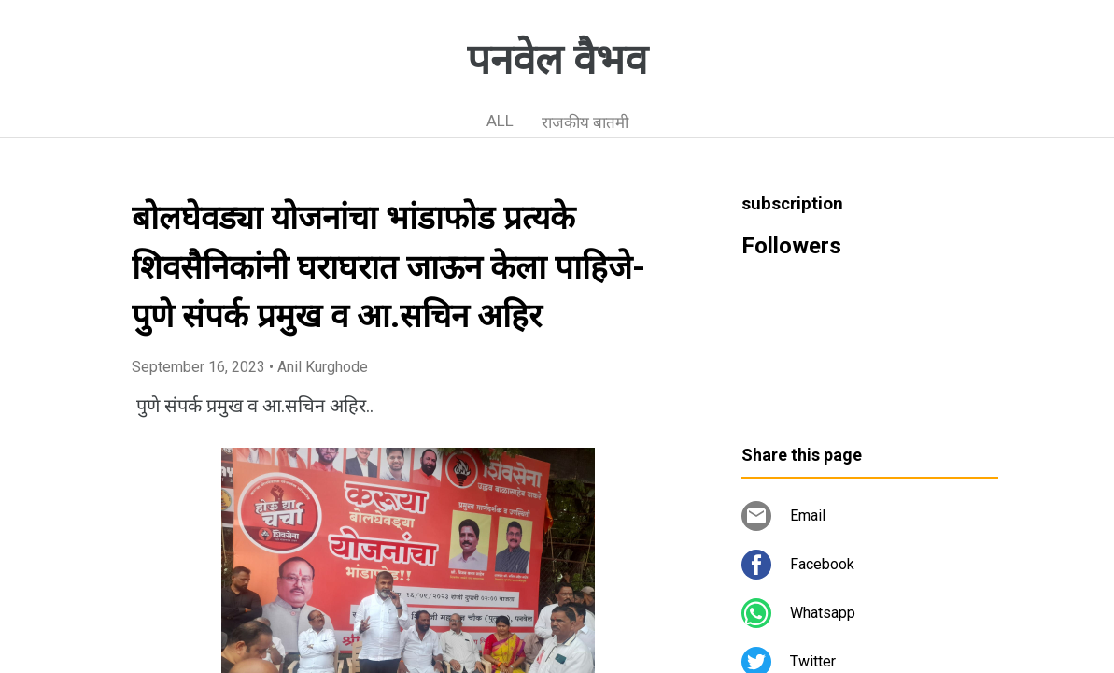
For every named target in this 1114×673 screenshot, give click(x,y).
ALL (500, 120)
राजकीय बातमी (585, 122)
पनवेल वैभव (557, 60)
